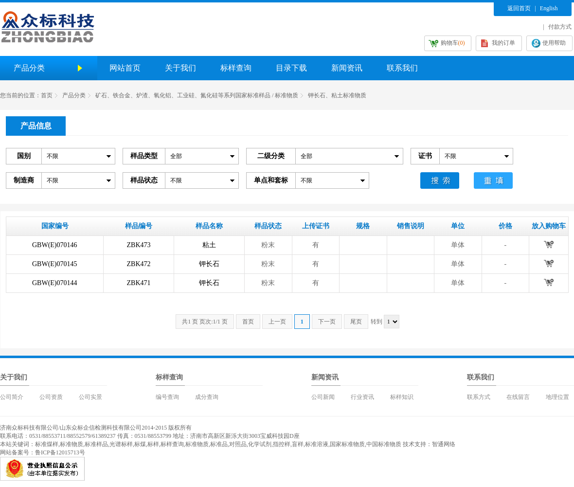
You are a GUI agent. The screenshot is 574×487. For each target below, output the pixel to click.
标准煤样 (46, 444)
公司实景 (90, 397)
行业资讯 (362, 397)
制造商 (24, 180)
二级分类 (271, 156)
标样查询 (235, 68)
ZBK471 (139, 283)
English (549, 8)
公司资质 (51, 397)
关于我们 (180, 68)
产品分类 (74, 95)
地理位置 (557, 397)
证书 (425, 156)
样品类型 (144, 156)
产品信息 (36, 126)
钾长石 (209, 264)
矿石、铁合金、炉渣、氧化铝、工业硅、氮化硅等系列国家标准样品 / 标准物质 (196, 95)
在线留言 (518, 397)
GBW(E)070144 (54, 283)
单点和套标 (271, 180)
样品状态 (144, 180)
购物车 (453, 42)
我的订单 (503, 42)
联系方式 (478, 397)
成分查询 (206, 397)
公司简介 (11, 397)
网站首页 (125, 68)
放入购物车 (548, 244)
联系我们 (402, 68)
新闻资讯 (346, 68)
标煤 (140, 444)
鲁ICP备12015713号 (60, 452)
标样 (153, 444)
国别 (24, 156)
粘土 (209, 245)
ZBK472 (139, 264)
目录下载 (291, 68)
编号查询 (167, 397)
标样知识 (401, 397)
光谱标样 (121, 444)
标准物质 (71, 444)
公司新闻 (323, 397)
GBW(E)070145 (54, 264)
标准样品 (96, 444)
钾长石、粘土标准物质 (337, 95)
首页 (47, 95)
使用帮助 (554, 42)
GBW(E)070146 (54, 245)
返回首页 (519, 8)
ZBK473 (139, 245)
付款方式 (560, 26)
